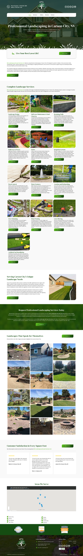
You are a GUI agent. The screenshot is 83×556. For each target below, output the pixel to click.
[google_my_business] (70, 7)
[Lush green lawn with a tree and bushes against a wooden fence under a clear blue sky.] (64, 397)
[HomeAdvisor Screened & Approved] (18, 529)
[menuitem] (30, 15)
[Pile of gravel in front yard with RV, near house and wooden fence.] (41, 426)
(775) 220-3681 (23, 6)
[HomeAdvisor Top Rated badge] (41, 529)
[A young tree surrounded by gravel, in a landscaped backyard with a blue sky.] (64, 351)
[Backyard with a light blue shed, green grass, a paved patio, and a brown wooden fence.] (62, 287)
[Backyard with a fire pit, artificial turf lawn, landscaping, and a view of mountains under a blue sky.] (41, 403)
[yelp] (68, 7)
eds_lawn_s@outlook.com (43, 547)
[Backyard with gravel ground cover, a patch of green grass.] (18, 351)
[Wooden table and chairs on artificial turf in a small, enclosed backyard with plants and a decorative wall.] (18, 397)
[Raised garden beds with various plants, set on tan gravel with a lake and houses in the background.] (18, 375)
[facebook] (66, 7)
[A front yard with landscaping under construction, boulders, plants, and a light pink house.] (41, 380)
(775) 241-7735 (18, 7)
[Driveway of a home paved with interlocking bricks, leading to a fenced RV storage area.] (41, 357)
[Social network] (73, 7)
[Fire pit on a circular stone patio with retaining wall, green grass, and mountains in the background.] (64, 421)
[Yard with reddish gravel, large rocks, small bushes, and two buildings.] (18, 421)
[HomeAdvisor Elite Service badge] (64, 529)
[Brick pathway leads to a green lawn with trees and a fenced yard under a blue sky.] (64, 375)
